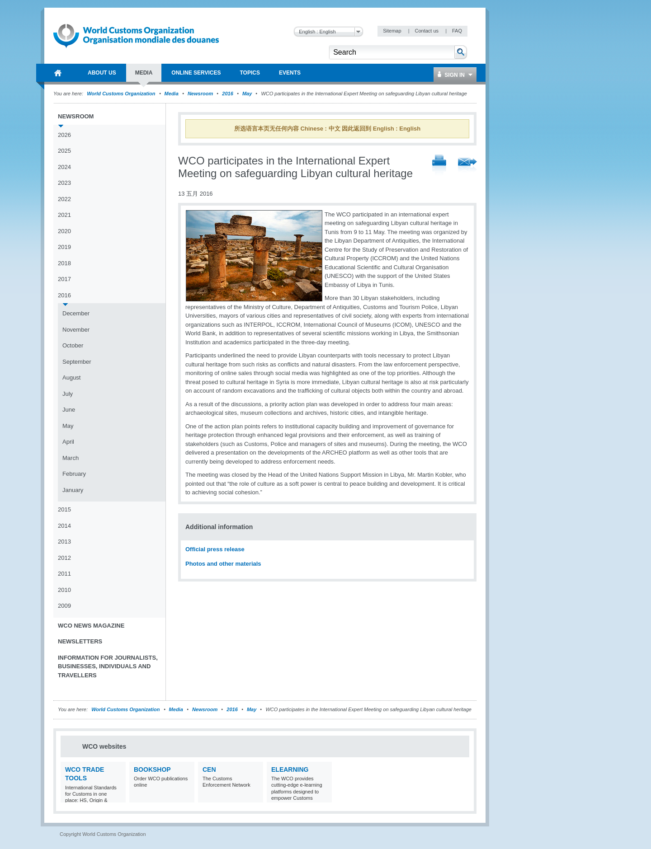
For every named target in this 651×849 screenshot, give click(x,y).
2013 (64, 541)
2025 (64, 150)
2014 (64, 525)
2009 (64, 605)
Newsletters (80, 641)
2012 (64, 557)
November (76, 329)
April (68, 441)
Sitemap (392, 30)
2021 (64, 214)
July (67, 393)
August (71, 377)
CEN (209, 769)
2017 (64, 279)
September (76, 361)
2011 (64, 573)
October (72, 345)
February (74, 473)
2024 (64, 167)
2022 (64, 199)
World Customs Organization (121, 93)
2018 (64, 263)
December (76, 313)
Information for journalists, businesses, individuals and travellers (108, 666)
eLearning (289, 769)
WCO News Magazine (91, 625)
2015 (64, 509)
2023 (64, 182)
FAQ (457, 30)
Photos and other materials (223, 563)
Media (172, 93)
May (247, 93)
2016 (227, 93)
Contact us (427, 30)
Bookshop (152, 769)
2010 (64, 589)
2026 (64, 134)
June (68, 409)
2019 (64, 247)
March (70, 458)
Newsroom (200, 93)
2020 (64, 231)
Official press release (215, 549)
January (72, 490)
